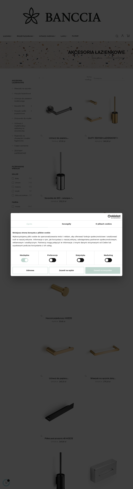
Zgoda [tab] (29, 224)
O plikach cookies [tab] (104, 224)
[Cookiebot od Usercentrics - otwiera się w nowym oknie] (109, 217)
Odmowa (30, 270)
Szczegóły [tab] (66, 224)
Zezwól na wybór (66, 270)
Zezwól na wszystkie (103, 270)
